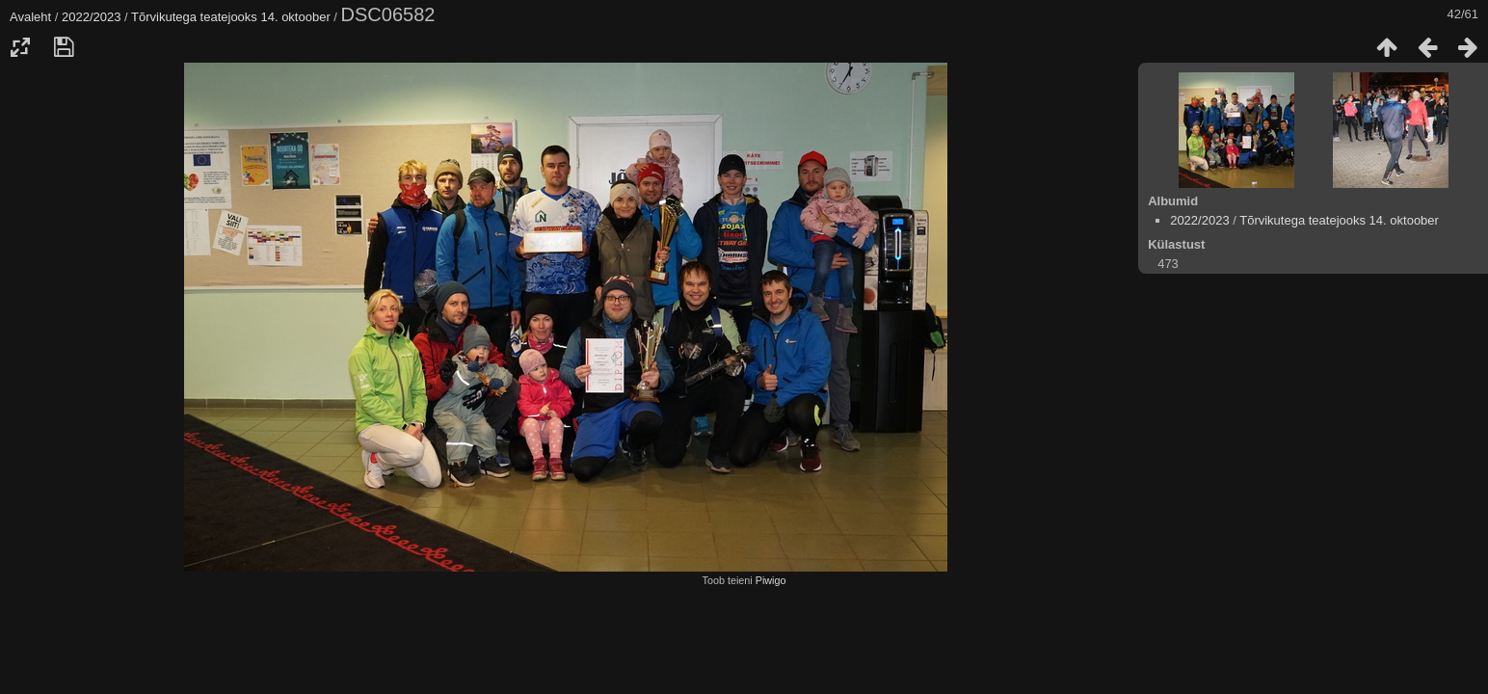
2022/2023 (91, 17)
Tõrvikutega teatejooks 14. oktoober (231, 17)
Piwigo (771, 580)
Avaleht (30, 17)
